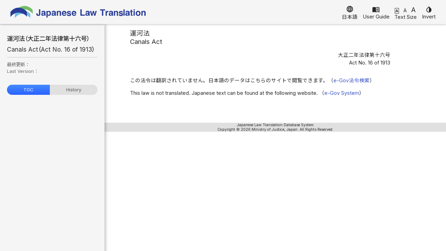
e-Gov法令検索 (351, 80)
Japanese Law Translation (78, 12)
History (73, 89)
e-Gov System (341, 93)
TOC (28, 89)
